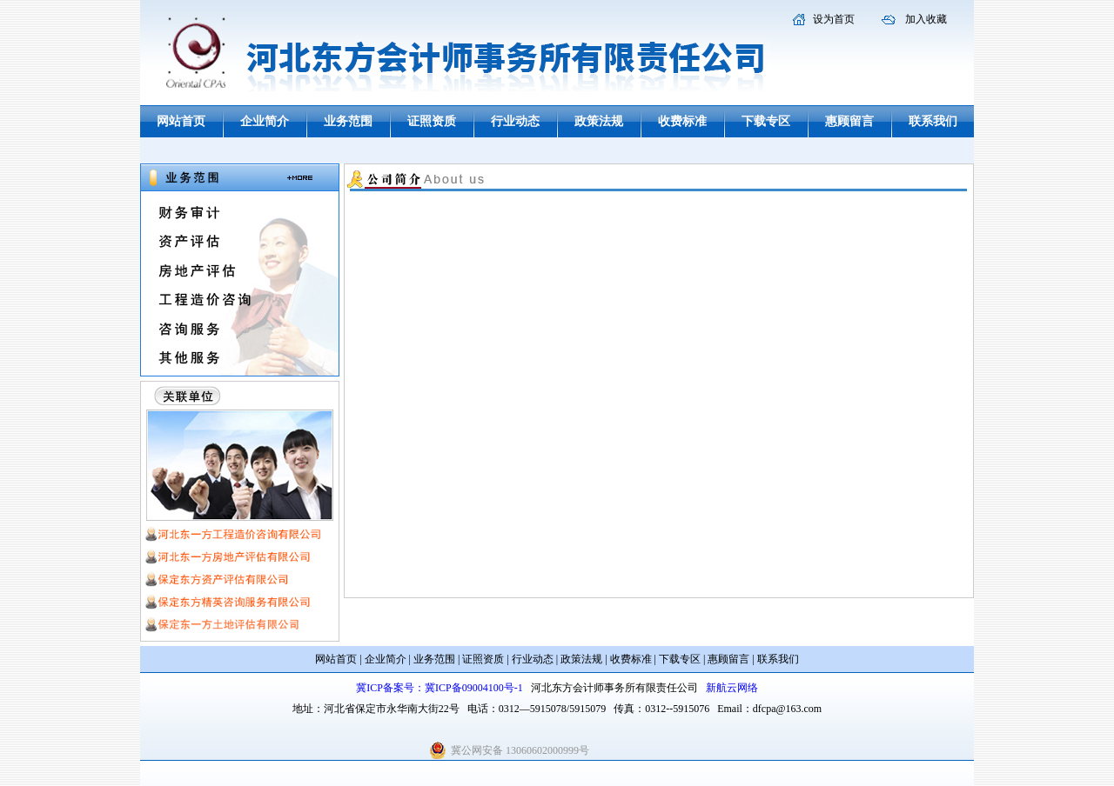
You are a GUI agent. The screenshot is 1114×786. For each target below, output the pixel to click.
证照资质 (431, 121)
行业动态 (515, 121)
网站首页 (181, 121)
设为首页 (834, 19)
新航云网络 (732, 688)
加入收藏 (926, 19)
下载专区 (766, 121)
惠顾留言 (849, 121)
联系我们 (933, 121)
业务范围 (348, 121)
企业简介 (264, 121)
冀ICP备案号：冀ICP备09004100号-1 (439, 688)
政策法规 (598, 121)
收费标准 (682, 121)
